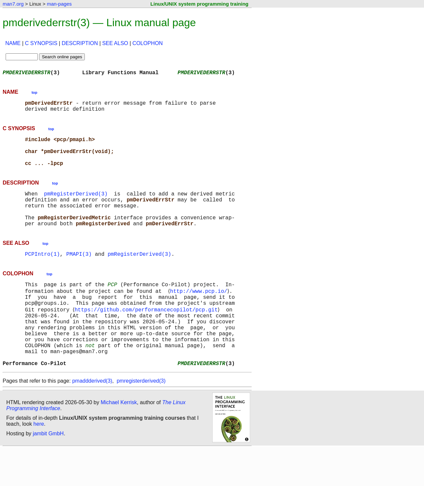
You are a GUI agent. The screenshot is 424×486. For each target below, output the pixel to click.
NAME (13, 43)
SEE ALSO (115, 43)
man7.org (13, 4)
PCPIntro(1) (42, 273)
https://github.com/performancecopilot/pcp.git (147, 334)
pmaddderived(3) (92, 418)
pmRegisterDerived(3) (76, 205)
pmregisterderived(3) (141, 418)
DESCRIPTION (80, 43)
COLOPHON (147, 43)
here (38, 461)
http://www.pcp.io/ (200, 312)
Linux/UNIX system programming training (199, 4)
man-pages (59, 4)
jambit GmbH (48, 470)
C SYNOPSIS (41, 43)
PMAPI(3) (79, 273)
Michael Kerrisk (119, 439)
